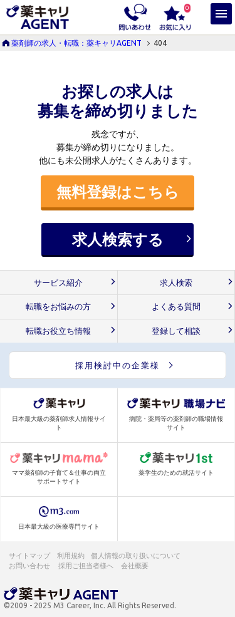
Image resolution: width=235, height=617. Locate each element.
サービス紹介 (58, 283)
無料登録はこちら (117, 192)
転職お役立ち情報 (58, 331)
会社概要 (135, 565)
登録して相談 (176, 331)
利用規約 (71, 555)
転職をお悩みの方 (58, 307)
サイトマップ (29, 555)
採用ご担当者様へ (86, 565)
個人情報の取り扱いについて (136, 555)
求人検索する (118, 239)
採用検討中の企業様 (117, 365)
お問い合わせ (30, 565)
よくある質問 (176, 307)
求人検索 (176, 283)
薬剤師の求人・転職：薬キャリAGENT (76, 43)
